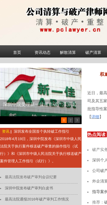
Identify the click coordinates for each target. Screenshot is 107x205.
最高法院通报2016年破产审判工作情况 (37, 199)
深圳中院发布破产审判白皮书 (29, 188)
